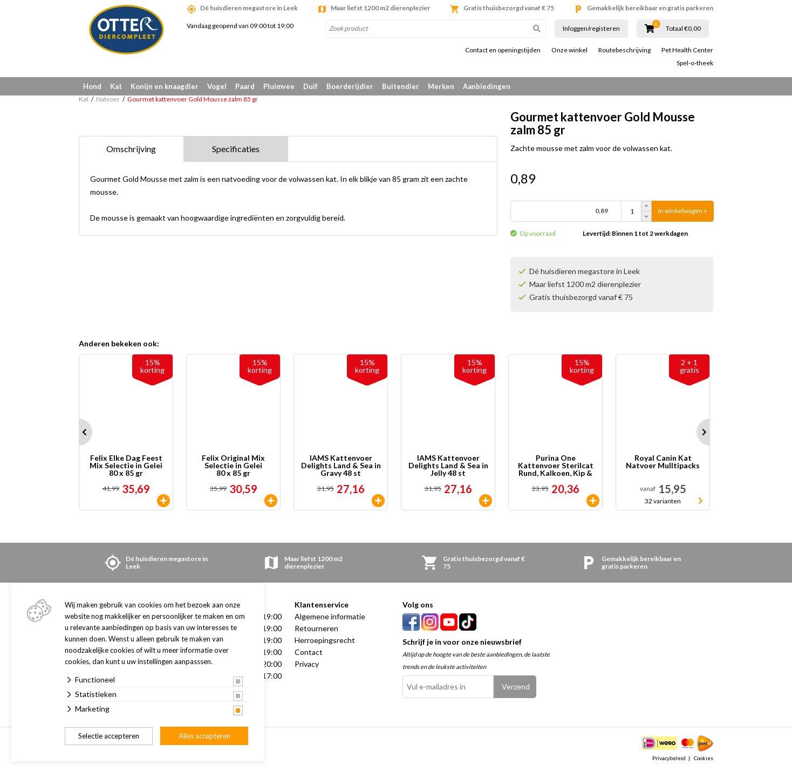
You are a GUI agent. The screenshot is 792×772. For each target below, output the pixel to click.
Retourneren (316, 628)
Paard (245, 86)
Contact (309, 652)
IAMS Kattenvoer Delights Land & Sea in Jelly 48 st (448, 465)
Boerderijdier (349, 86)
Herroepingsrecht (325, 640)
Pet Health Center (687, 50)
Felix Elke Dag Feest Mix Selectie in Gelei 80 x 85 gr (126, 465)
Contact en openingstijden (503, 50)
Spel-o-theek (695, 63)
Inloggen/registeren (591, 28)
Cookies (703, 758)
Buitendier (400, 86)
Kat (116, 86)
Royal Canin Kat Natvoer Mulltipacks (663, 462)
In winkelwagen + (682, 211)
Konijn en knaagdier (165, 86)
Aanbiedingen (486, 86)
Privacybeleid (669, 758)
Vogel (217, 86)
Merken (441, 86)
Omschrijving (131, 149)
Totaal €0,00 (683, 28)
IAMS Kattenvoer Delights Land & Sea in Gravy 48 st (341, 465)
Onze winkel (569, 50)
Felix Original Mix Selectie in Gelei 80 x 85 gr (233, 465)
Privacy (307, 663)
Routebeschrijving (624, 50)
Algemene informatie (330, 616)
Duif (310, 86)
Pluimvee (279, 86)
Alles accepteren (204, 736)
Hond (92, 86)
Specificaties (236, 149)
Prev (78, 432)
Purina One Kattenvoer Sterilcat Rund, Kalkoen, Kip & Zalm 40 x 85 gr (555, 465)
